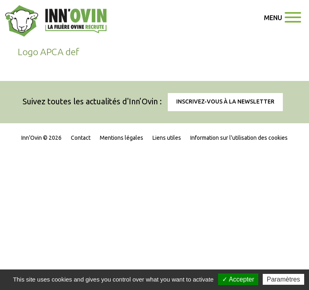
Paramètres (283, 279)
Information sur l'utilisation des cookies (239, 138)
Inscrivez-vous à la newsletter (225, 101)
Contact (81, 138)
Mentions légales (121, 138)
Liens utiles (166, 138)
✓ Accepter (238, 279)
